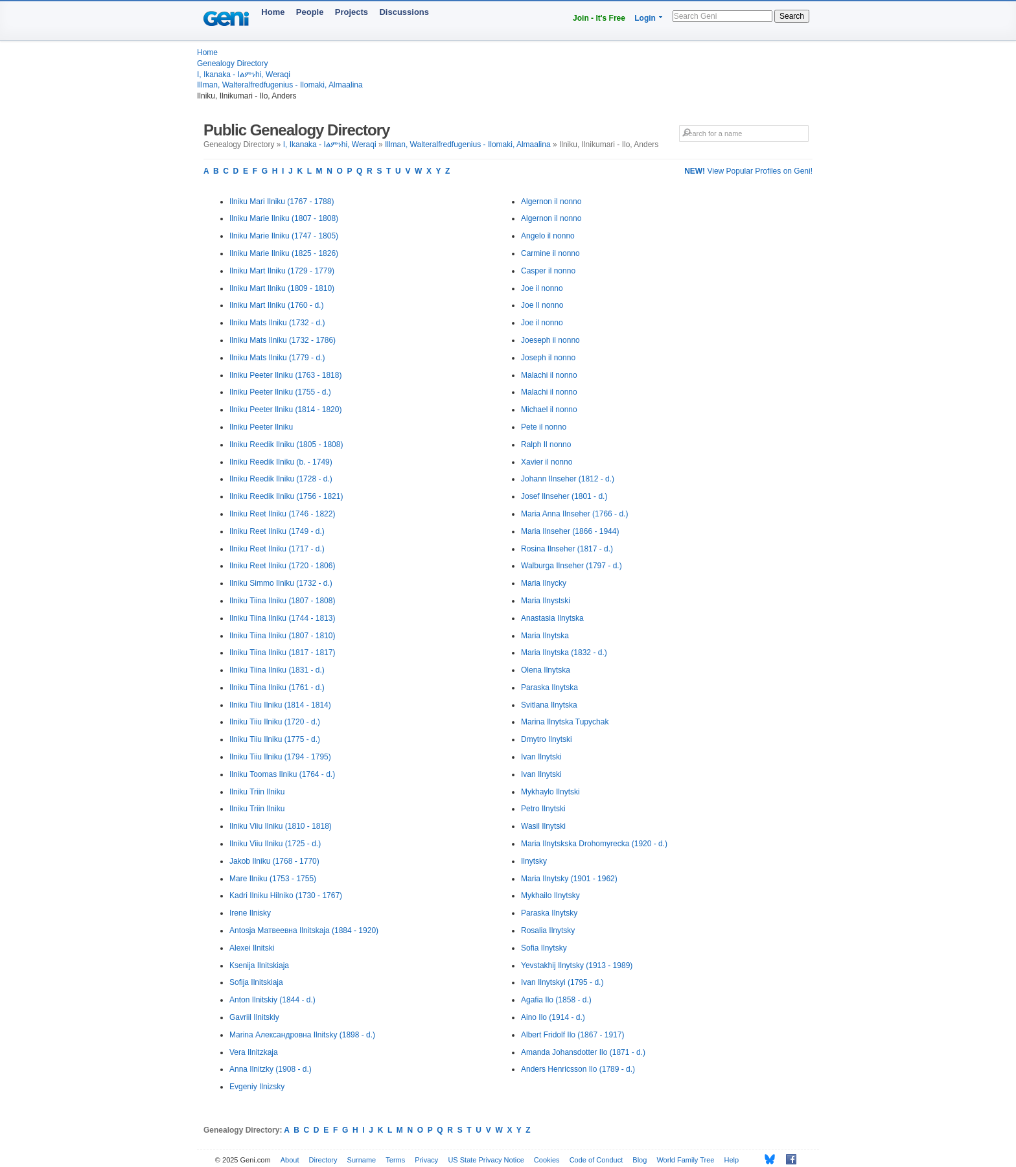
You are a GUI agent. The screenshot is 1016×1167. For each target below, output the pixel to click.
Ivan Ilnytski (541, 756)
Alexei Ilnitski (251, 948)
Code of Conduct (596, 1160)
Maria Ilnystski (545, 600)
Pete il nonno (543, 427)
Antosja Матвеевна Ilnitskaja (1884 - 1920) (303, 930)
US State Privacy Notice (486, 1160)
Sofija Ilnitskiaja (256, 982)
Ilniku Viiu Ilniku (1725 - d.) (275, 843)
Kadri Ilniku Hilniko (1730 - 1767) (285, 895)
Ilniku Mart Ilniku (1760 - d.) (276, 305)
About (290, 1160)
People (310, 12)
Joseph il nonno (548, 357)
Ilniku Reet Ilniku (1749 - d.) (277, 531)
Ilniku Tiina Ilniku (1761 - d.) (277, 687)
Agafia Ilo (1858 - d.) (556, 999)
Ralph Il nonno (546, 444)
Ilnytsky (534, 861)
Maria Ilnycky (543, 583)
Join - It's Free (599, 18)
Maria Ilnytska (545, 635)
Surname (361, 1160)
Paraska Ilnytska (549, 687)
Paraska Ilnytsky (549, 913)
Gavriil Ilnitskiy (254, 1017)
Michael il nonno (549, 409)
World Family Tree (685, 1160)
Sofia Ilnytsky (544, 948)
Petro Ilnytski (543, 808)
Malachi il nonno (549, 375)
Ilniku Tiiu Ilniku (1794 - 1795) (280, 756)
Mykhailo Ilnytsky (550, 895)
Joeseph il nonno (550, 340)
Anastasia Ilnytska (552, 618)
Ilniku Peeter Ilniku (261, 427)
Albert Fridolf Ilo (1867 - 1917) (572, 1034)
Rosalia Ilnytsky (548, 930)
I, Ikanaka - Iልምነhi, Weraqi (243, 74)
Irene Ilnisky (250, 913)
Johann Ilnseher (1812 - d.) (567, 478)
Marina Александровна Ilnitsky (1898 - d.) (302, 1034)
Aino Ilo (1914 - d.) (553, 1017)
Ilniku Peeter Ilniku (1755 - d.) (280, 392)
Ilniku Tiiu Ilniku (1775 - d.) (274, 739)
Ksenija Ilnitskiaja (259, 965)
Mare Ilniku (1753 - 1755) (272, 878)
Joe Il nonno (542, 305)
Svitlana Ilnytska (549, 705)
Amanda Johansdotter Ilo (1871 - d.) (583, 1052)
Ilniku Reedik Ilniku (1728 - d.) (280, 478)
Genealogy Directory (232, 63)
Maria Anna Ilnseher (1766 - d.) (574, 513)
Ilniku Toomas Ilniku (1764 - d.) (282, 774)
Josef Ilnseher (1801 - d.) (564, 496)
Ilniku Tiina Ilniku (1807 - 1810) (282, 635)
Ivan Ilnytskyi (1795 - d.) (562, 982)
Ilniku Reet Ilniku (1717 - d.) (277, 548)
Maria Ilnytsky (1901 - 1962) (569, 878)
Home (272, 12)
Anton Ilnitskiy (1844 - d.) (272, 999)
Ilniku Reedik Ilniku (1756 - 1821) (286, 496)
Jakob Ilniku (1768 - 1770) (274, 861)
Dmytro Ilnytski (546, 739)
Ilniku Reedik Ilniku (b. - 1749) (280, 462)
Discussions (404, 12)
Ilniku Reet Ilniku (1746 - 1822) (282, 513)
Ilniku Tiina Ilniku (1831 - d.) (277, 670)
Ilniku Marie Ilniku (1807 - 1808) (283, 218)
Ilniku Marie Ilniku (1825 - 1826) (283, 253)
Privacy (426, 1160)
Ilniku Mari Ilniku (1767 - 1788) (281, 201)
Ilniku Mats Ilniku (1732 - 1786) (282, 340)
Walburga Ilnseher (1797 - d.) (571, 565)
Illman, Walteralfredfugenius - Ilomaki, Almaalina (280, 84)
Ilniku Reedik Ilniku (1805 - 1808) (286, 444)
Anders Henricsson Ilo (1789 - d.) (578, 1069)
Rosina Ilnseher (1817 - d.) (567, 548)
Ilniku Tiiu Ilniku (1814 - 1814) (280, 705)
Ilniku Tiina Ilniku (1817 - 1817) (282, 652)
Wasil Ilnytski (543, 826)
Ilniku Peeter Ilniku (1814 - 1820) (285, 409)
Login (645, 18)
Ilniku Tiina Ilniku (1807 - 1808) (282, 600)
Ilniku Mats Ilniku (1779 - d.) (277, 357)
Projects (351, 12)
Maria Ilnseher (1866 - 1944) (570, 531)
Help (731, 1160)
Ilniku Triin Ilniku (256, 791)
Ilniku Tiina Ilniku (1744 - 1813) (282, 618)
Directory (323, 1160)
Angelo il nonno (548, 235)
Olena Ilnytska (545, 670)
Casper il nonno (548, 270)
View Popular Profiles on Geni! (748, 171)
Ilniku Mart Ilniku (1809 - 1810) (281, 288)
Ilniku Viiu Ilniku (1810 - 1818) (280, 826)
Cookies (547, 1160)
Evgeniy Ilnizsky (256, 1086)
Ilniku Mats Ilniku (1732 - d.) (277, 322)
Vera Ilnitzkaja (253, 1052)
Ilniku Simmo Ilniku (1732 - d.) (280, 583)
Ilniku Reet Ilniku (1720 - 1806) (282, 565)
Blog (639, 1160)
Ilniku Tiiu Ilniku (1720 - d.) (274, 721)
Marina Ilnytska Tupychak (564, 721)
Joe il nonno (542, 288)
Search (791, 16)
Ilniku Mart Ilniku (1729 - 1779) (281, 270)
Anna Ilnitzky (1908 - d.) (270, 1069)
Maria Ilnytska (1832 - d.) (564, 652)
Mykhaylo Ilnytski (550, 791)
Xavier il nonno (546, 462)
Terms (395, 1160)
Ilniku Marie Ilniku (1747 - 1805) (283, 235)
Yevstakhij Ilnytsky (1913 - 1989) (576, 965)
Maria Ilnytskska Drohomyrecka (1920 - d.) (594, 843)
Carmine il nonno (550, 253)
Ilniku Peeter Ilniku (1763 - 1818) (285, 375)
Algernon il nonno (551, 201)
